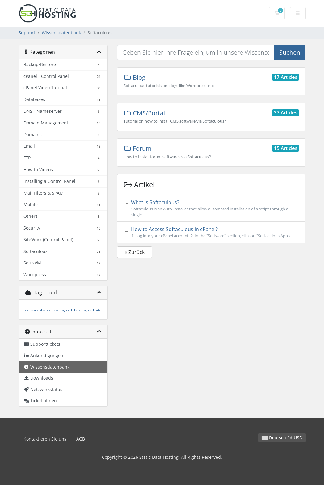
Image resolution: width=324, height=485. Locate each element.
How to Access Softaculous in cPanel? (211, 232)
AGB (80, 439)
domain (31, 310)
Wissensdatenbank (61, 33)
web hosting (76, 310)
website (94, 310)
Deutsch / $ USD (282, 438)
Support (27, 33)
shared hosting (52, 310)
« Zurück (135, 252)
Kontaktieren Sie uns (44, 439)
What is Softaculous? (211, 208)
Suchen (289, 52)
